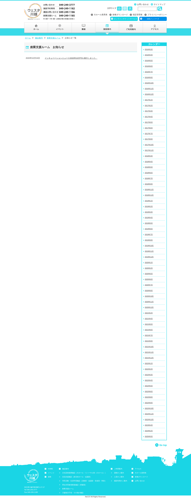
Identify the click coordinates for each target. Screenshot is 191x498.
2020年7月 (149, 285)
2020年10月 (149, 296)
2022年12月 (149, 419)
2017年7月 (149, 133)
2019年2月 (149, 206)
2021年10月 (149, 347)
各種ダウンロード (120, 15)
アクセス (138, 469)
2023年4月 (149, 425)
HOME (50, 469)
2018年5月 (149, 167)
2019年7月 (149, 234)
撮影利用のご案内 (120, 481)
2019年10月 (149, 245)
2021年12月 (149, 358)
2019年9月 (149, 240)
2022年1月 (149, 363)
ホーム (28, 38)
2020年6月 (149, 279)
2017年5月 (149, 122)
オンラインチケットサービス (125, 19)
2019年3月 (149, 212)
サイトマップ (159, 4)
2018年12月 (149, 195)
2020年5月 (149, 274)
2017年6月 (149, 128)
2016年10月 (149, 83)
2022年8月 (149, 397)
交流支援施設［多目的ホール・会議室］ (77, 477)
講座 (49, 477)
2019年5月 (149, 223)
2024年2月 (149, 431)
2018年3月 (149, 156)
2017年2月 (149, 105)
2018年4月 (149, 161)
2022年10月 (149, 408)
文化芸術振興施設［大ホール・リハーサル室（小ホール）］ (84, 473)
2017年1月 (149, 100)
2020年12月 (149, 307)
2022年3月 (149, 375)
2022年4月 (149, 380)
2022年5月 (149, 386)
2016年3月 (149, 49)
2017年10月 (149, 145)
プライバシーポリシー (157, 15)
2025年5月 (149, 436)
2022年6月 (149, 391)
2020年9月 (149, 290)
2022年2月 (149, 369)
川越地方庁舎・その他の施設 (72, 493)
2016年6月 (149, 66)
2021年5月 (149, 324)
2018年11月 (149, 189)
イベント (51, 473)
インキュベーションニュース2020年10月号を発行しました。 (71, 58)
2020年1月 (149, 262)
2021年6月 (149, 330)
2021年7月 (149, 335)
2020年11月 (149, 302)
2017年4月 (149, 117)
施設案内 (39, 38)
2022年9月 (149, 403)
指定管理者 (137, 15)
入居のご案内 (119, 477)
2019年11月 (149, 251)
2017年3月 (149, 111)
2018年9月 (149, 184)
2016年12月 (149, 94)
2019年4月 (149, 217)
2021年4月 (149, 318)
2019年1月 (149, 201)
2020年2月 (149, 268)
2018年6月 (149, 173)
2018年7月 (149, 178)
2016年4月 (149, 55)
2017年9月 (149, 139)
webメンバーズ (153, 19)
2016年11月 (149, 88)
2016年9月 (149, 77)
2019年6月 (149, 229)
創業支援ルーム (53, 38)
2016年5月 (149, 60)
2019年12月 (149, 257)
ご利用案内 (118, 469)
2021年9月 (149, 341)
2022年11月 (149, 414)
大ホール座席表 (100, 15)
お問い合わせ (143, 4)
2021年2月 (149, 313)
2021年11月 (149, 352)
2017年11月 (149, 150)
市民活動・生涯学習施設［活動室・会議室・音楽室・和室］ (84, 481)
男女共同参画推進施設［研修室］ (74, 485)
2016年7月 (149, 72)
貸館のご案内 (119, 473)
